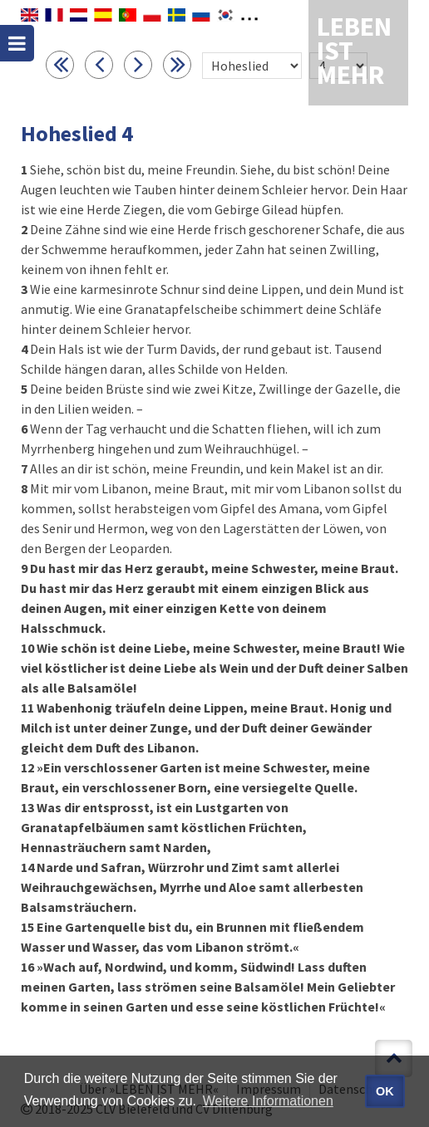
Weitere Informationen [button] (268, 1101)
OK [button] (385, 1091)
